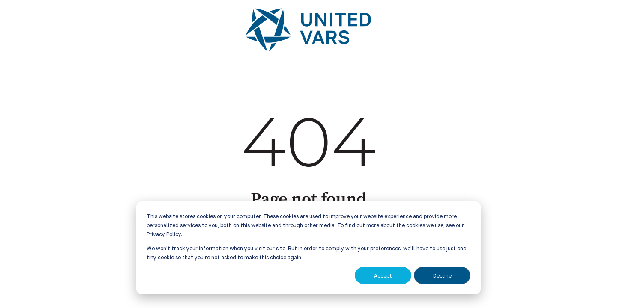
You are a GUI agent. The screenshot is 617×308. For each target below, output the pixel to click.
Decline (442, 275)
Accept (383, 275)
